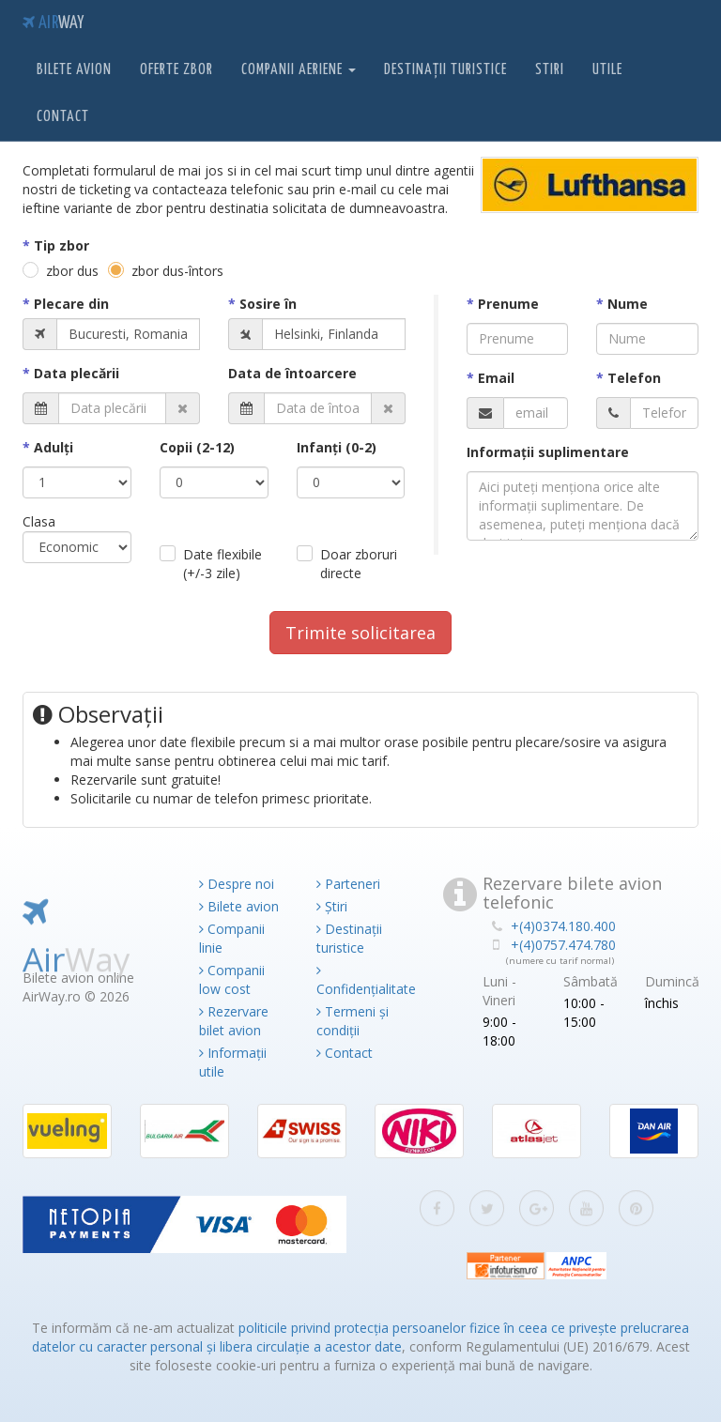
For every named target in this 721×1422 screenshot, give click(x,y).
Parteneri (348, 884)
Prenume (508, 304)
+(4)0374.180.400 (563, 926)
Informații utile (233, 1062)
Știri (331, 906)
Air (53, 23)
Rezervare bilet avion (233, 1020)
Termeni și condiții (352, 1020)
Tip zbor (61, 245)
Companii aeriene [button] (298, 70)
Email (496, 378)
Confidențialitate (361, 981)
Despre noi (236, 884)
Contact (63, 117)
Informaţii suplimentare (548, 452)
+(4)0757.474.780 (563, 945)
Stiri (549, 70)
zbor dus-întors (177, 271)
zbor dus (72, 271)
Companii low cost (232, 979)
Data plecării (76, 373)
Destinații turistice (445, 70)
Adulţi (53, 447)
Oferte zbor (176, 70)
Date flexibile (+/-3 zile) (222, 563)
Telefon (634, 378)
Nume (627, 304)
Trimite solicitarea (360, 632)
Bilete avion (74, 70)
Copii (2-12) (197, 447)
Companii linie (232, 938)
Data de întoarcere (292, 373)
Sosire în (268, 304)
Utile (607, 70)
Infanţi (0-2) (336, 447)
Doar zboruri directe (358, 563)
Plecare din (71, 304)
